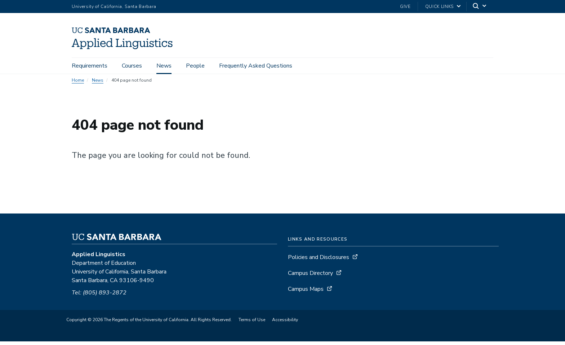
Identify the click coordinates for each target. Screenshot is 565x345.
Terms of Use (252, 323)
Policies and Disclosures (318, 261)
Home (78, 84)
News (164, 66)
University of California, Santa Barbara (114, 6)
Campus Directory (310, 277)
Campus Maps (306, 293)
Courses (132, 66)
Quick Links (439, 6)
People (195, 66)
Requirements (89, 66)
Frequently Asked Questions (255, 66)
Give (405, 6)
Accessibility (285, 323)
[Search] (480, 6)
